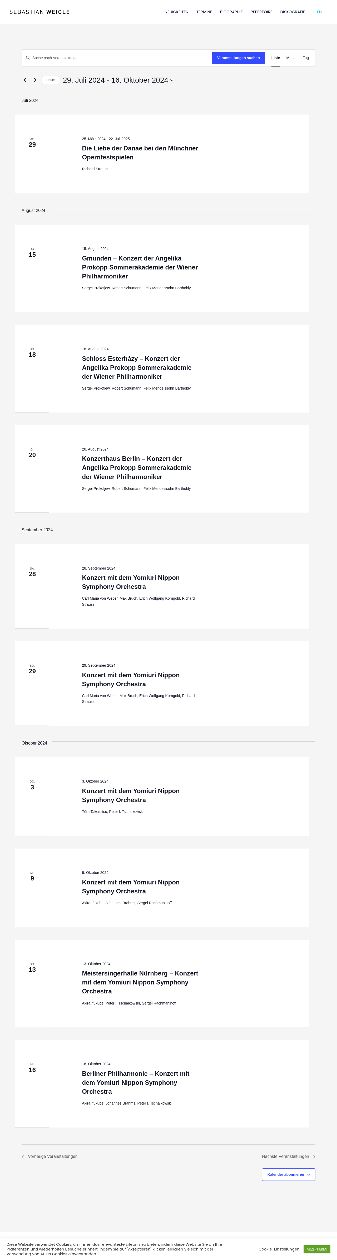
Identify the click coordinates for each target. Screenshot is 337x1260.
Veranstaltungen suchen (238, 58)
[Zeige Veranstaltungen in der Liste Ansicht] (275, 58)
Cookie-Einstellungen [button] (279, 1249)
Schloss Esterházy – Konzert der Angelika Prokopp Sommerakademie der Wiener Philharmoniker (136, 367)
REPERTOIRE (261, 12)
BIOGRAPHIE (231, 12)
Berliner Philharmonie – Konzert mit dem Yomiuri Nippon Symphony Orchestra (135, 1082)
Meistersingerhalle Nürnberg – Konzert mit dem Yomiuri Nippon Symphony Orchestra (140, 982)
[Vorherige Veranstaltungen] (25, 80)
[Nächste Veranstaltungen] (35, 80)
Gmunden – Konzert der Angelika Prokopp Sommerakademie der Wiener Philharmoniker (140, 267)
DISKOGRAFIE (292, 12)
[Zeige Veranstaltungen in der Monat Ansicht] (291, 58)
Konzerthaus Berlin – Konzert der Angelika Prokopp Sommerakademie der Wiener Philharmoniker (136, 467)
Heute (50, 80)
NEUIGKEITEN (177, 12)
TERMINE (204, 12)
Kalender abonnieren (285, 1174)
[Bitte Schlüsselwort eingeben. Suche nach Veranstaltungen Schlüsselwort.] (117, 58)
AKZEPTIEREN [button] (317, 1249)
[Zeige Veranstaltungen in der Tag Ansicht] (306, 58)
